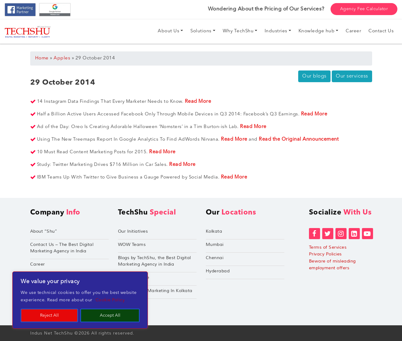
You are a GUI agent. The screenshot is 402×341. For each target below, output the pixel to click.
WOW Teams (132, 244)
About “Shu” (43, 231)
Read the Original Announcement (299, 139)
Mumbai (215, 244)
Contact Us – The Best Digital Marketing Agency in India (62, 248)
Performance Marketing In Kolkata (155, 290)
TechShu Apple (133, 277)
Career (37, 264)
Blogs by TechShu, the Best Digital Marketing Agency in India (154, 261)
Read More (199, 101)
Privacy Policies (325, 254)
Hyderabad (218, 271)
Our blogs (314, 76)
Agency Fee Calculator (364, 9)
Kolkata (214, 231)
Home (42, 58)
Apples (62, 58)
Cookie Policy (110, 300)
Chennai (215, 257)
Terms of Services (328, 247)
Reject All (49, 315)
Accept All (110, 315)
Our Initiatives (133, 231)
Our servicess (352, 76)
